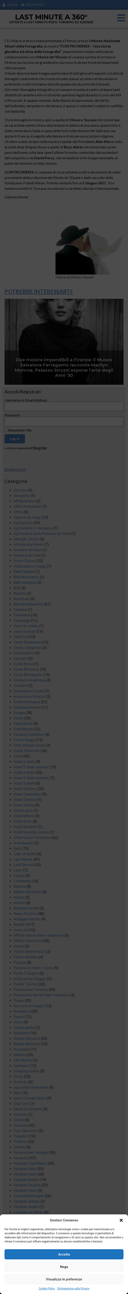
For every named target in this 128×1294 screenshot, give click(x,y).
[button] (121, 1220)
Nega (64, 1267)
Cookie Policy (47, 1288)
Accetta (64, 1254)
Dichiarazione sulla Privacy (73, 1288)
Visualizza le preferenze (64, 1279)
